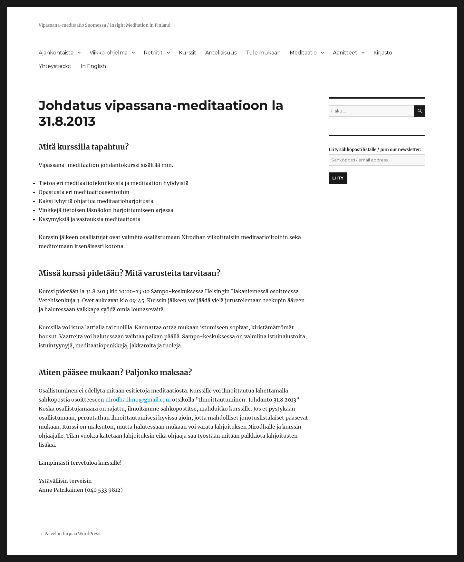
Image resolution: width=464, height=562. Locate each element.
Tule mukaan (263, 53)
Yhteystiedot (55, 66)
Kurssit (187, 53)
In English (93, 66)
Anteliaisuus (221, 53)
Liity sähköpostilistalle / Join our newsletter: (375, 149)
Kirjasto (382, 53)
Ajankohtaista (56, 53)
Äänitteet (345, 53)
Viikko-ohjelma (109, 53)
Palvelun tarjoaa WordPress (72, 534)
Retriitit (153, 53)
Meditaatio (303, 53)
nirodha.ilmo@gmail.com (138, 399)
